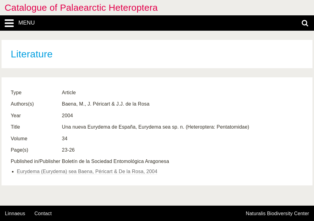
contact (43, 213)
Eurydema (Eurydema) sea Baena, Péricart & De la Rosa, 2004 (87, 171)
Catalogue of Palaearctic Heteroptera (81, 7)
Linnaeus (15, 213)
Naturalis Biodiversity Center (277, 213)
